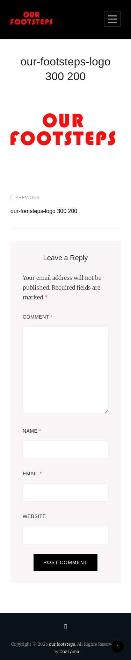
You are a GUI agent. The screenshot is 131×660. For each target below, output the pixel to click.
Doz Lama (69, 651)
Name (32, 431)
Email (32, 473)
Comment (38, 317)
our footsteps (62, 644)
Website (34, 516)
